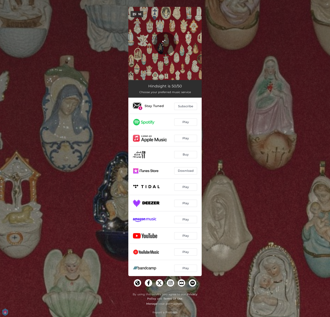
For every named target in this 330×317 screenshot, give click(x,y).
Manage (151, 303)
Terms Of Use (172, 298)
